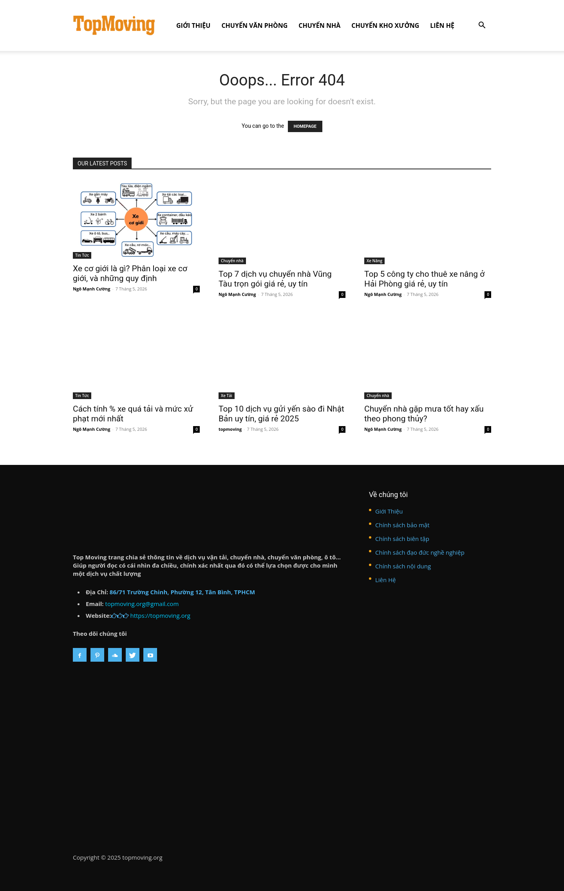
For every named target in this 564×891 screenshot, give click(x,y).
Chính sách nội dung (403, 566)
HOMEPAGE (305, 126)
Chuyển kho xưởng (385, 25)
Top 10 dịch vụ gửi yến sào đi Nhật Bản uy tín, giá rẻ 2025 (281, 413)
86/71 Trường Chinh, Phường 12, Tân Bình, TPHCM (182, 592)
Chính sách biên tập (402, 539)
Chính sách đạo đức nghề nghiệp (420, 552)
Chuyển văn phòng (254, 25)
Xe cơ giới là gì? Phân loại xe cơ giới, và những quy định (130, 273)
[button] (481, 26)
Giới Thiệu (193, 25)
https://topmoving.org (160, 615)
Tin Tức (82, 255)
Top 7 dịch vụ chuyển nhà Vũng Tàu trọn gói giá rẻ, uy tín (275, 279)
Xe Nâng (374, 260)
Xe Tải (226, 395)
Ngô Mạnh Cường (91, 289)
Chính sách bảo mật (402, 525)
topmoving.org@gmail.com (142, 604)
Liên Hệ (442, 25)
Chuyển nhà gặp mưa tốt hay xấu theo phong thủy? (424, 413)
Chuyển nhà (319, 25)
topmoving (230, 429)
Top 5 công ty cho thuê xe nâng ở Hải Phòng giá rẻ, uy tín (424, 279)
